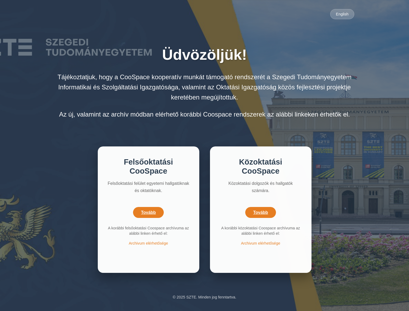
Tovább (148, 212)
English (342, 14)
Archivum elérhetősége (148, 243)
